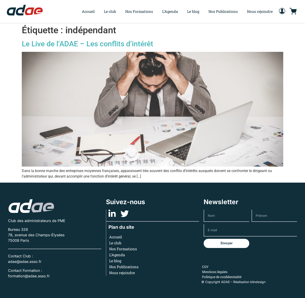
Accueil (88, 11)
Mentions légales (214, 272)
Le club (110, 11)
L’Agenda (170, 11)
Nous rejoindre (260, 11)
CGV (205, 267)
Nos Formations (139, 11)
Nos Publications (223, 11)
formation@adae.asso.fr (29, 276)
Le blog (193, 11)
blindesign (258, 282)
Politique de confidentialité (221, 277)
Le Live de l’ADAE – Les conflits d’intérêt (87, 43)
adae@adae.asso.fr (25, 261)
